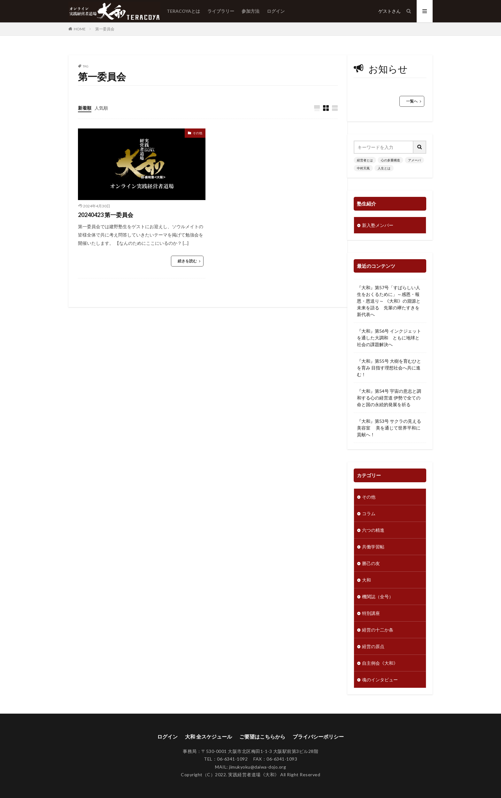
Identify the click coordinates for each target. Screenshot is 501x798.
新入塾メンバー (377, 225)
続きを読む (187, 261)
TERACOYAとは (183, 11)
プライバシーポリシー (318, 736)
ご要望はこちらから (262, 736)
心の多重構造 (390, 160)
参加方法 (250, 11)
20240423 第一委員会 (105, 214)
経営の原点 (373, 646)
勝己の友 (371, 563)
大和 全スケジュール (208, 736)
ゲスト (385, 11)
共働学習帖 (373, 546)
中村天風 (363, 168)
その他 (197, 133)
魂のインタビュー (380, 679)
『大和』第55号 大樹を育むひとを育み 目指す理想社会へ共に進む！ (389, 367)
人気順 (101, 108)
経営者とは (365, 160)
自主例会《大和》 (380, 663)
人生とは (384, 168)
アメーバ (414, 160)
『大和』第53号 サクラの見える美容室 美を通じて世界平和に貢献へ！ (389, 427)
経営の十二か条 (377, 629)
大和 (366, 580)
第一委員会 (104, 29)
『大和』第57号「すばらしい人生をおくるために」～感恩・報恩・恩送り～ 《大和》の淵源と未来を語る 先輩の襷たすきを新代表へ (388, 301)
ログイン (276, 11)
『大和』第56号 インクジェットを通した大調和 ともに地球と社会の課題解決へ (389, 337)
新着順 (84, 108)
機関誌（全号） (377, 596)
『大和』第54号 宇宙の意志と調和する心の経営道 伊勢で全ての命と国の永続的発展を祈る (389, 397)
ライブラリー (220, 11)
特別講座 (371, 613)
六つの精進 (373, 530)
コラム (368, 513)
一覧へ (412, 101)
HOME (80, 29)
